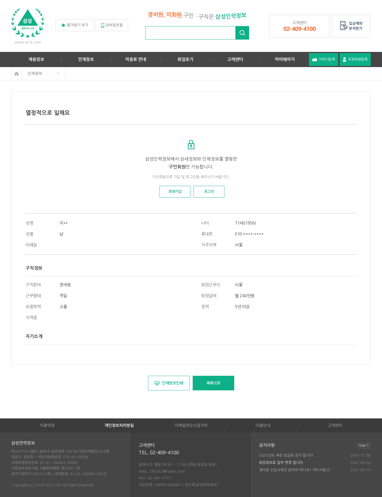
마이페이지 (285, 59)
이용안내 (263, 425)
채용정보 (36, 59)
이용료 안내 (135, 59)
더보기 (363, 446)
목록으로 (213, 383)
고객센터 (235, 59)
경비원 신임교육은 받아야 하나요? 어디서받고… (296, 470)
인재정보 (86, 59)
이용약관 (47, 425)
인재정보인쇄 (168, 383)
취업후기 (185, 59)
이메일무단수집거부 (191, 425)
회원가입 (175, 191)
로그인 (209, 191)
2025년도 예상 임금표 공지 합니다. (286, 455)
